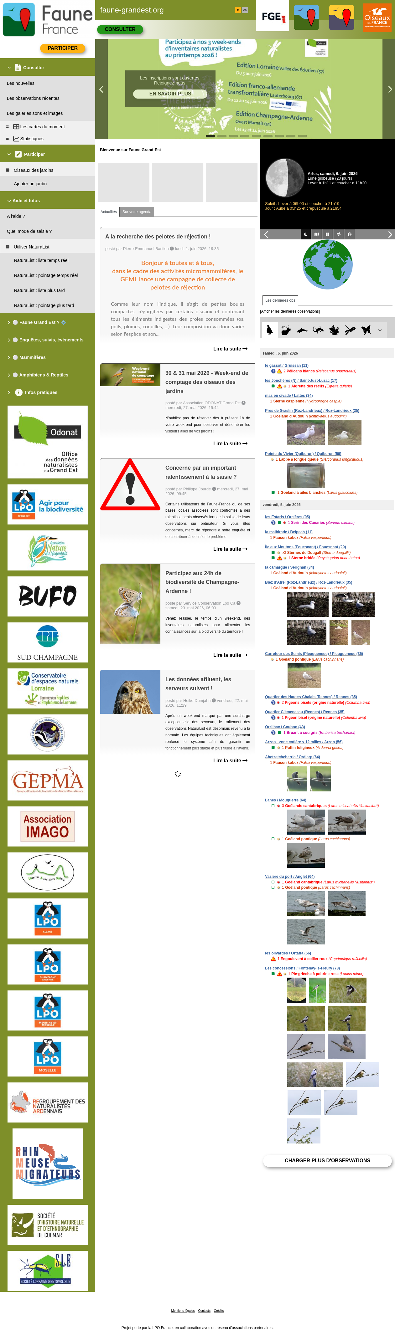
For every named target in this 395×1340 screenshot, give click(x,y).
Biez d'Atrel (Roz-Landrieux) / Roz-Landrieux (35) (308, 582)
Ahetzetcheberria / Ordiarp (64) (292, 757)
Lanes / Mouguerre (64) (285, 800)
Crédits (219, 1310)
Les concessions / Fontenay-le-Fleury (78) (302, 968)
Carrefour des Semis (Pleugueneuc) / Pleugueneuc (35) (314, 654)
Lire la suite (230, 348)
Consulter (120, 29)
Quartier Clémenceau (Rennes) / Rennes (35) (304, 712)
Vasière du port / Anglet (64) (289, 876)
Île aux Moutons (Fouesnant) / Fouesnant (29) (305, 547)
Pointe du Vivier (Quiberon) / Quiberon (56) (303, 454)
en (245, 10)
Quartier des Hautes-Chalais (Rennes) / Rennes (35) (311, 697)
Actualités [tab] (109, 212)
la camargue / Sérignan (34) (289, 567)
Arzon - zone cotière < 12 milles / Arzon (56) (303, 742)
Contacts (204, 1310)
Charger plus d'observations (327, 1160)
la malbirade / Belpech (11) (288, 532)
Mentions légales (183, 1310)
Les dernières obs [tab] (280, 300)
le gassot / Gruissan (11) (287, 365)
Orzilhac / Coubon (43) (285, 727)
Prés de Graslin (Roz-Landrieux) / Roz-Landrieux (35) (312, 410)
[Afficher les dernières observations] (290, 311)
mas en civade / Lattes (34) (289, 395)
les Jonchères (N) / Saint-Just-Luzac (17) (301, 380)
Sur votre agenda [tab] (136, 212)
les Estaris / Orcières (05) (287, 517)
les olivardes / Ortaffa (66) (288, 953)
